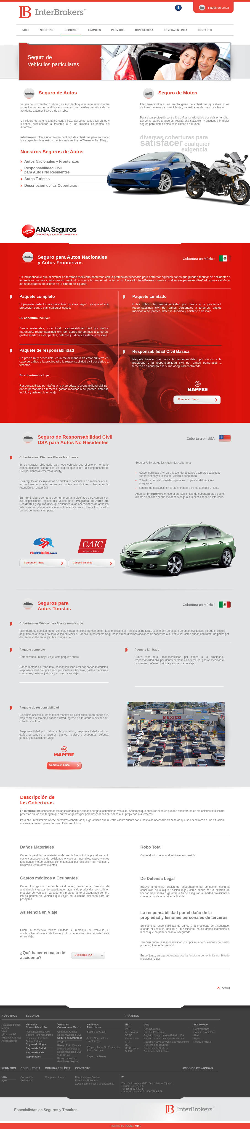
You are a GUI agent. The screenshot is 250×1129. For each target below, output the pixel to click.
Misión (5, 1028)
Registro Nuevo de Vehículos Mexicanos (166, 1041)
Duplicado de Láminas (156, 1051)
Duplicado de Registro (156, 1045)
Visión (5, 1031)
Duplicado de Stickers (156, 1048)
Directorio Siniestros (86, 1080)
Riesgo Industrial (66, 1058)
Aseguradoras (9, 1040)
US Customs (132, 1048)
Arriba (226, 987)
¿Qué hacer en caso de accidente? (94, 1083)
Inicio (25, 30)
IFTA (127, 1041)
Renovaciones (152, 1028)
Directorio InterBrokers (87, 1077)
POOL (129, 1125)
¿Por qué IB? (9, 1034)
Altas (196, 1035)
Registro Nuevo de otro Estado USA (164, 1035)
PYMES (61, 1042)
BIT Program (132, 1032)
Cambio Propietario (154, 1032)
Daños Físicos (34, 1041)
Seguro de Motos (96, 1056)
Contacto (205, 30)
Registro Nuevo (202, 1041)
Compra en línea (175, 30)
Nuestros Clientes (11, 1037)
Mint (138, 1125)
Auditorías (26, 1080)
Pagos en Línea (213, 8)
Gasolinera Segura (67, 1061)
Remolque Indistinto (37, 1038)
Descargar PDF (83, 954)
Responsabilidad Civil (38, 1031)
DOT (4, 1081)
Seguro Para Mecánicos (39, 1034)
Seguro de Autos (96, 1031)
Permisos (118, 30)
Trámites (94, 30)
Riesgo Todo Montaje (69, 1045)
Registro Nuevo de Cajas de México (164, 1038)
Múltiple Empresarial (68, 1048)
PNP (127, 1028)
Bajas (197, 1038)
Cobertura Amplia (67, 1031)
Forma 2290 (131, 1038)
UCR (127, 1045)
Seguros (71, 30)
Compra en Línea (188, 399)
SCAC (128, 1035)
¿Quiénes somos (11, 1024)
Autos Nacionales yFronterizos (97, 1039)
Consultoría (144, 30)
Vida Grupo (63, 1055)
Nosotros (47, 30)
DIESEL (129, 1051)
